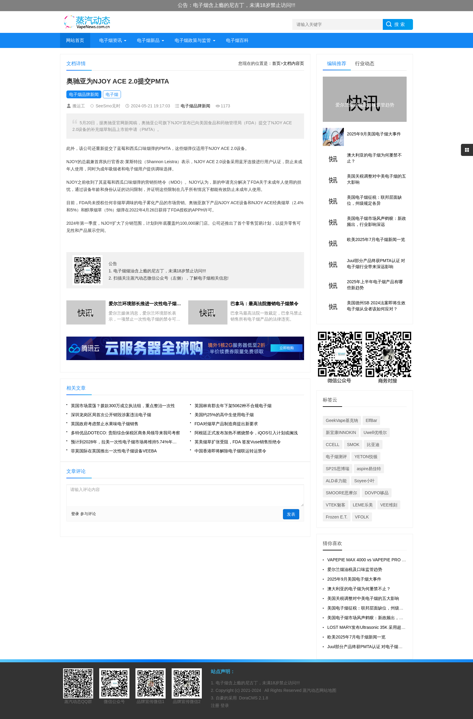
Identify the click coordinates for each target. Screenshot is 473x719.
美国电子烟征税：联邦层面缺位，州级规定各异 (371, 608)
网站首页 (75, 40)
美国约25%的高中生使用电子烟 (224, 414)
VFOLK (362, 517)
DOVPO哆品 (377, 492)
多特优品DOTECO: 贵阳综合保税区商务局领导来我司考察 (125, 432)
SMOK (353, 444)
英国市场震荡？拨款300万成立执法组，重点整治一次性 (123, 405)
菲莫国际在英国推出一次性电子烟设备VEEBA (114, 450)
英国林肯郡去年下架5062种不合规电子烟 (233, 405)
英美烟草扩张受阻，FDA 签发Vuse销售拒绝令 (238, 441)
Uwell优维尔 (374, 432)
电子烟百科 (237, 40)
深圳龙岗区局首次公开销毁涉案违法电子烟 (111, 414)
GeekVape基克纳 (342, 420)
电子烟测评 (336, 456)
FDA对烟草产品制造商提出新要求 (226, 423)
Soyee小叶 (364, 480)
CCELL (332, 444)
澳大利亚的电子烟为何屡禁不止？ (359, 588)
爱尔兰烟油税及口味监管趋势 (354, 569)
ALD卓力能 (336, 480)
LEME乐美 (363, 504)
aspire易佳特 (369, 468)
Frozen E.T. (337, 517)
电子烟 (112, 94)
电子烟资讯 (110, 40)
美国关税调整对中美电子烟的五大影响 (363, 598)
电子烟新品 (148, 40)
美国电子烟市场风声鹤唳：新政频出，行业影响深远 (375, 617)
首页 (276, 63)
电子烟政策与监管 (193, 40)
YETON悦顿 (365, 456)
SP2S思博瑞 (337, 468)
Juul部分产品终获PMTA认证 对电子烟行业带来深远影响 (379, 646)
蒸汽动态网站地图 (319, 690)
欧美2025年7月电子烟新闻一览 (356, 637)
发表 (291, 514)
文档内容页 (293, 63)
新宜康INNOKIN (341, 432)
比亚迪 (373, 444)
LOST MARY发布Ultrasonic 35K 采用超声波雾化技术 (377, 627)
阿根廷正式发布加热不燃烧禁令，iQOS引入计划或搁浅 (246, 432)
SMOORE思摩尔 (341, 492)
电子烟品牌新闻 (84, 94)
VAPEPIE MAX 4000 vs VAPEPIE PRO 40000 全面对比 (379, 559)
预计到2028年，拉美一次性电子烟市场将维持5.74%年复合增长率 (125, 441)
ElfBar (371, 420)
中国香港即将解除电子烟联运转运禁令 (230, 450)
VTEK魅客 (335, 504)
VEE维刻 (388, 504)
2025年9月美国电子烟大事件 (354, 579)
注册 (216, 705)
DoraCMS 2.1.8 (253, 697)
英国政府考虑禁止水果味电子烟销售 (104, 423)
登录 (75, 514)
